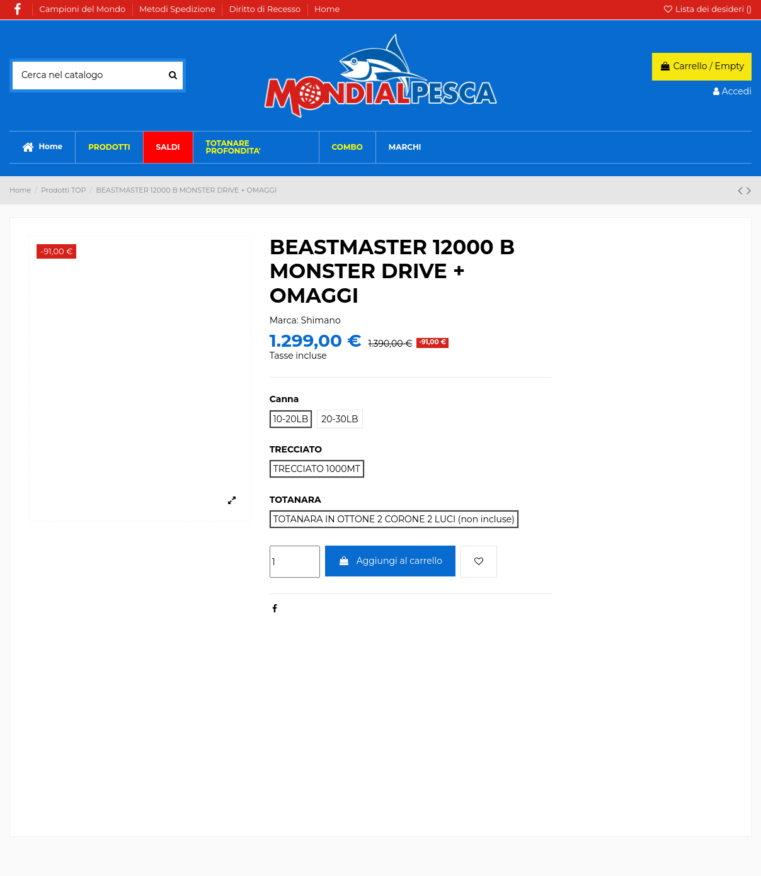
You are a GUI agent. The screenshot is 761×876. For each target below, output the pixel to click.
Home (327, 9)
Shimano (321, 320)
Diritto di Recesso (266, 9)
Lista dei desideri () (707, 9)
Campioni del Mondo (84, 9)
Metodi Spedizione (178, 9)
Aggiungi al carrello (390, 560)
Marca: (284, 320)
